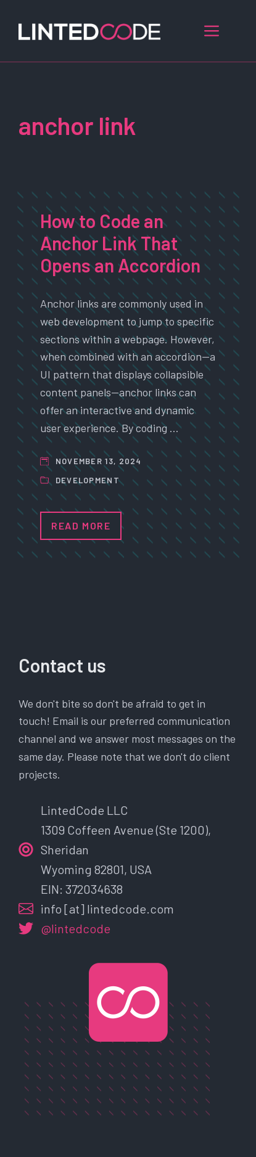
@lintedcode (75, 928)
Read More (80, 525)
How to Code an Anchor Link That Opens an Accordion (122, 243)
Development (88, 480)
